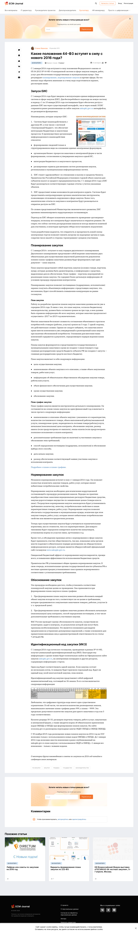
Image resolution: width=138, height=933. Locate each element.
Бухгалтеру (84, 10)
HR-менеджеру (98, 10)
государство (67, 768)
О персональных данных (70, 909)
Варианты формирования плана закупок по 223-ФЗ (66, 868)
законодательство (82, 768)
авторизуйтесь (63, 819)
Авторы (63, 919)
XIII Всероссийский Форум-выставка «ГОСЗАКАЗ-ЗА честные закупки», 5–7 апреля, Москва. (112, 869)
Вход (120, 3)
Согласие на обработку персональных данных (69, 914)
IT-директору (26, 10)
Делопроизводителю (67, 10)
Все (11, 10)
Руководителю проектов (45, 10)
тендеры (56, 768)
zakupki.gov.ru (86, 108)
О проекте (64, 905)
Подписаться (86, 29)
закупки (47, 768)
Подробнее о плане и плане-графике (48, 467)
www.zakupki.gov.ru (55, 550)
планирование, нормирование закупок (61, 77)
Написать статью (107, 3)
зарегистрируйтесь (79, 819)
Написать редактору (68, 922)
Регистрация (128, 3)
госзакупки (36, 768)
